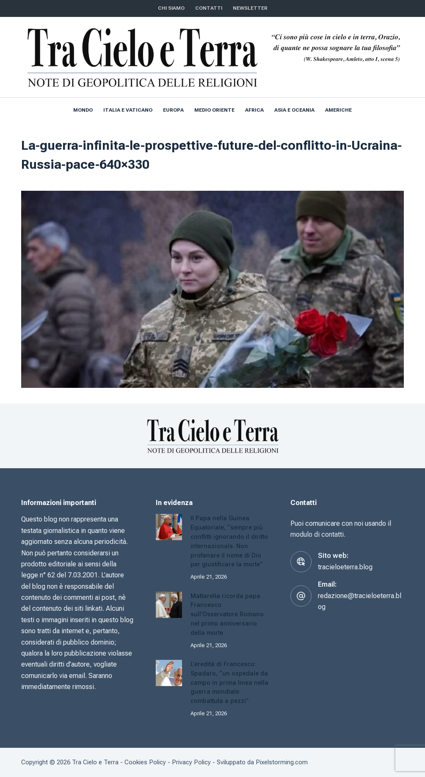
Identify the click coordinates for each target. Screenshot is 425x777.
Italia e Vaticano (127, 110)
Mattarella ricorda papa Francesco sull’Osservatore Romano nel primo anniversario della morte (227, 615)
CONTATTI (208, 8)
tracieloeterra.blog (345, 567)
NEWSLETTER (250, 8)
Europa (173, 110)
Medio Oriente (214, 110)
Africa (254, 110)
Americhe (338, 110)
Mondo (83, 110)
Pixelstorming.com (282, 762)
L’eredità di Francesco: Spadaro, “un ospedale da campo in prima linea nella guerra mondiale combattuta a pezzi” (229, 683)
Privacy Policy (191, 762)
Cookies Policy (145, 762)
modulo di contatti (317, 534)
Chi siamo (171, 8)
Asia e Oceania (294, 110)
